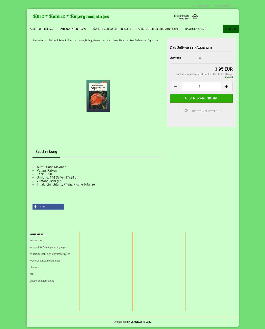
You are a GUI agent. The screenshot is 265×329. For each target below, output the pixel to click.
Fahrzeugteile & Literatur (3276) (158, 28)
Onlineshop (120, 323)
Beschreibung (46, 154)
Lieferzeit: (176, 59)
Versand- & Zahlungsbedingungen (48, 249)
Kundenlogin (200, 6)
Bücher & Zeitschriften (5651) (111, 28)
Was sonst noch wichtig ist (45, 262)
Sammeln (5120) (195, 28)
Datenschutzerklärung (42, 282)
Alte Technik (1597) (42, 28)
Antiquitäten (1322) (73, 28)
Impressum (36, 242)
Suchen (231, 28)
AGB (32, 275)
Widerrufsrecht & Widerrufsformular (50, 255)
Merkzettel (222, 6)
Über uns (34, 269)
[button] (48, 209)
